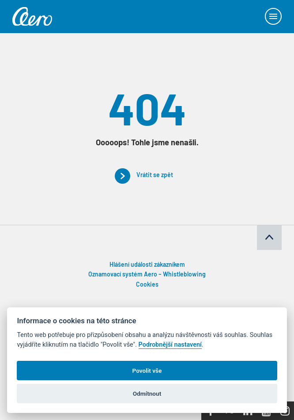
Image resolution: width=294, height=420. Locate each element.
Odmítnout (147, 393)
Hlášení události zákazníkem (147, 265)
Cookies (147, 285)
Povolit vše (147, 370)
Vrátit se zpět (154, 175)
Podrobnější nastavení (170, 344)
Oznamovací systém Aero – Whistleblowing (147, 275)
